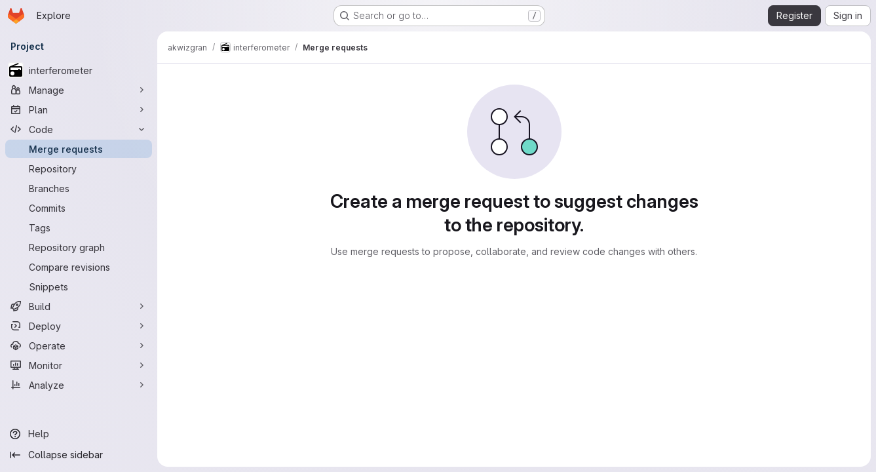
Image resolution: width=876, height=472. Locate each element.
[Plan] (78, 109)
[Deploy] (78, 326)
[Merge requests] (78, 149)
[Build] (78, 306)
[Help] (78, 434)
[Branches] (78, 188)
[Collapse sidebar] (78, 455)
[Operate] (78, 345)
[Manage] (78, 90)
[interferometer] (78, 70)
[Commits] (78, 208)
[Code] (78, 129)
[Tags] (78, 227)
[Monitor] (78, 365)
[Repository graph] (78, 247)
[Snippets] (78, 286)
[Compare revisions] (78, 267)
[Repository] (78, 168)
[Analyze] (78, 385)
